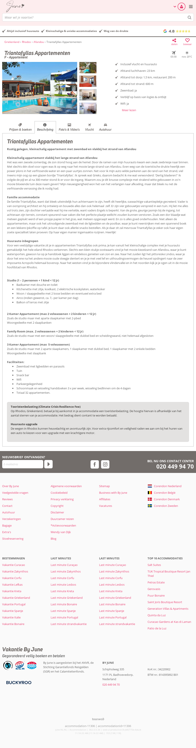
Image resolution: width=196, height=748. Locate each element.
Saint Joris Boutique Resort (165, 602)
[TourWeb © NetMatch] (98, 719)
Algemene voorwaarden (66, 486)
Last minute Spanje (63, 611)
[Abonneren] (48, 464)
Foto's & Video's (69, 130)
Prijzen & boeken (20, 130)
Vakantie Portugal (13, 604)
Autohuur (105, 130)
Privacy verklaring (62, 499)
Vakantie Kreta (11, 591)
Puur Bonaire (156, 595)
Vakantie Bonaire (13, 624)
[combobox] (98, 17)
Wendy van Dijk (61, 532)
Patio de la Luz (157, 628)
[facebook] (95, 464)
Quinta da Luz (157, 615)
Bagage (7, 525)
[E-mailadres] (22, 464)
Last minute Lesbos (63, 584)
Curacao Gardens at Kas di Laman (169, 622)
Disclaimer (57, 512)
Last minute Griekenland (67, 598)
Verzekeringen (11, 519)
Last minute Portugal (64, 617)
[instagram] (105, 464)
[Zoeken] (189, 17)
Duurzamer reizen (62, 519)
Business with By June (113, 493)
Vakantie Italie (11, 617)
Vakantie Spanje (12, 611)
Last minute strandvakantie (69, 624)
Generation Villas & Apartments (168, 609)
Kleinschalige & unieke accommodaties (71, 31)
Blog (53, 539)
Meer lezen (129, 110)
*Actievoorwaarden (63, 525)
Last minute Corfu (62, 578)
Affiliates (104, 499)
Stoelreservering (12, 539)
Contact (7, 506)
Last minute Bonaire (64, 604)
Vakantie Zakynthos (15, 571)
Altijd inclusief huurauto (23, 31)
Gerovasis (154, 589)
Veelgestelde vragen (15, 493)
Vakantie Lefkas (12, 584)
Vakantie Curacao (13, 565)
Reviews (7, 499)
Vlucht (89, 130)
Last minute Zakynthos (66, 571)
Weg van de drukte (116, 31)
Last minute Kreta (62, 591)
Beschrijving (45, 130)
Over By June (10, 486)
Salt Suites (154, 565)
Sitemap (104, 486)
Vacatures (105, 506)
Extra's (6, 532)
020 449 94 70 (175, 466)
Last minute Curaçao (64, 565)
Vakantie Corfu (11, 578)
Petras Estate (156, 582)
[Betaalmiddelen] (18, 682)
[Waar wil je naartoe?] (98, 17)
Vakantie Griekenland (16, 598)
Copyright (57, 506)
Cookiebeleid (59, 493)
